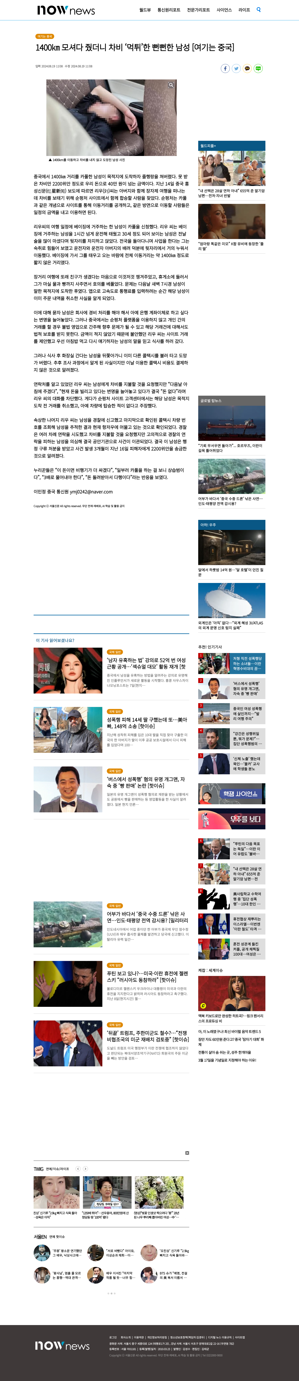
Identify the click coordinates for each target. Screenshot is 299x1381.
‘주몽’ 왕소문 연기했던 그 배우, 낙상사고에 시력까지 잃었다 (67, 1255)
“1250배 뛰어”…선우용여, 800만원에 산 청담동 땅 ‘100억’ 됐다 (107, 1215)
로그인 (113, 1337)
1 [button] (108, 1293)
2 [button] (111, 1293)
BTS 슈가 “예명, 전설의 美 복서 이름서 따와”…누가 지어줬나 (173, 1277)
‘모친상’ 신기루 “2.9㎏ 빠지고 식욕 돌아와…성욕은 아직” (56, 1215)
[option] (56, 1199)
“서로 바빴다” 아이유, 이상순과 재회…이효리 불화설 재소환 (120, 1255)
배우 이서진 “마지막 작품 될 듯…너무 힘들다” (120, 1277)
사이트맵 (240, 1337)
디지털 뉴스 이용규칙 (220, 1337)
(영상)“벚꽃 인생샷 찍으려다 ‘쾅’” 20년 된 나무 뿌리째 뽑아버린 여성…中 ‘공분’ (159, 1217)
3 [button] (115, 1293)
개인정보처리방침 (157, 1337)
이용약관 (139, 1337)
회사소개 (126, 1337)
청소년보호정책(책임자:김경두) (187, 1337)
